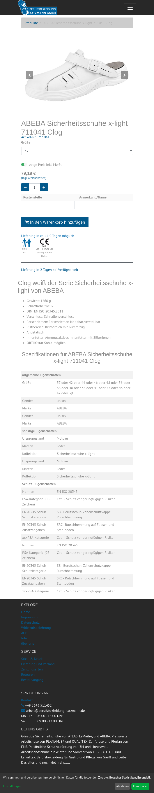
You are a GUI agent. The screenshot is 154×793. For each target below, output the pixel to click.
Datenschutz (30, 622)
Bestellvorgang (32, 679)
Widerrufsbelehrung (36, 627)
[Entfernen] (25, 187)
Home (25, 612)
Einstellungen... (13, 786)
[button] (29, 75)
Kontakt (27, 700)
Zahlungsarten (32, 669)
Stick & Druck (32, 658)
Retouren (28, 674)
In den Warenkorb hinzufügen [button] (55, 222)
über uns (27, 643)
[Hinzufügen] (44, 187)
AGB (24, 633)
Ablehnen (122, 786)
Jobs (24, 638)
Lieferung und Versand (38, 664)
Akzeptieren (140, 786)
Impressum (29, 617)
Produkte (31, 23)
